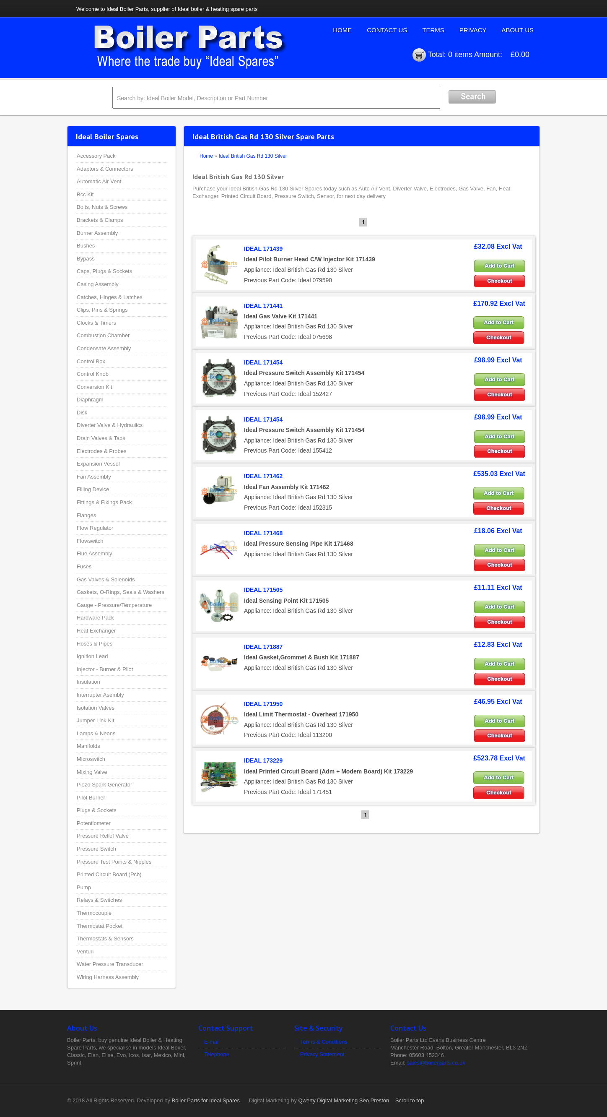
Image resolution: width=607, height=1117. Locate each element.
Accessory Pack (96, 156)
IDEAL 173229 (263, 760)
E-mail (212, 1042)
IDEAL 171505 (263, 589)
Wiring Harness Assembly (108, 977)
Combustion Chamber (103, 335)
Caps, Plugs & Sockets (104, 271)
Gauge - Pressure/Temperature (114, 605)
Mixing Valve (92, 772)
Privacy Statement (322, 1054)
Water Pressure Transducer (110, 964)
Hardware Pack (95, 617)
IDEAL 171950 (263, 703)
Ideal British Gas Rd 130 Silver (252, 156)
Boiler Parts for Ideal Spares (206, 1100)
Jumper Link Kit (95, 720)
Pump (84, 887)
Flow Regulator (95, 528)
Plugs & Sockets (97, 810)
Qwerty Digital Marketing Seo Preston (343, 1100)
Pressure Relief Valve (103, 836)
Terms (433, 30)
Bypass (86, 258)
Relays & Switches (99, 900)
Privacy (473, 30)
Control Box (91, 361)
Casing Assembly (98, 284)
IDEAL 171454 (263, 362)
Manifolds (88, 746)
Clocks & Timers (96, 323)
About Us (518, 30)
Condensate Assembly (104, 348)
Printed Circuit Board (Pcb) (109, 874)
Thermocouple (94, 913)
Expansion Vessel (98, 464)
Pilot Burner (91, 797)
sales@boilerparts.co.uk (436, 1063)
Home (342, 30)
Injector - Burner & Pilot (105, 669)
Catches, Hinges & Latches (110, 297)
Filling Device (93, 489)
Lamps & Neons (96, 733)
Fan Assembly (94, 477)
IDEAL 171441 (263, 305)
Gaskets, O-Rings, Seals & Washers (120, 592)
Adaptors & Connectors (105, 169)
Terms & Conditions (324, 1042)
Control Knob (93, 374)
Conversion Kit (94, 387)
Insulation (88, 682)
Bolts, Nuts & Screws (102, 207)
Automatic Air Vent (99, 181)
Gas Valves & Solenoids (106, 579)
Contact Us (387, 30)
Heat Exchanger (96, 630)
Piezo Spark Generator (104, 784)
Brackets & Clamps (100, 220)
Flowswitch (90, 541)
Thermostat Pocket (99, 926)
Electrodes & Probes (102, 451)
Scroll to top (409, 1100)
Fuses (84, 566)
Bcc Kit (85, 194)
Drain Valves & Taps (101, 438)
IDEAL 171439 (263, 248)
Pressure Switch (96, 849)
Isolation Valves (95, 708)
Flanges (86, 515)
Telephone (216, 1054)
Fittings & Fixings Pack (104, 502)
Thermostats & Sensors (105, 938)
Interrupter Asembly (100, 695)
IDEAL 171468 (263, 533)
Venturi (85, 951)
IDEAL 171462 (263, 476)
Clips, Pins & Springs (102, 310)
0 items (460, 54)
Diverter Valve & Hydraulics (110, 425)
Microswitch (91, 759)
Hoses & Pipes (94, 644)
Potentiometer (94, 823)
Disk (82, 412)
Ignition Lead (92, 656)
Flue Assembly (94, 553)
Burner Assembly (97, 233)
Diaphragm (90, 399)
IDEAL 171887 (263, 646)
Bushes (86, 245)
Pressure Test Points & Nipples (114, 862)
